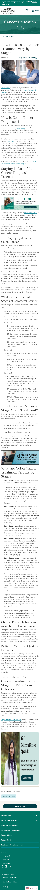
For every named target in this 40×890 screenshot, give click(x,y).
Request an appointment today (11, 720)
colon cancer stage (30, 213)
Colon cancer (5, 88)
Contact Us (6, 856)
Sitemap (5, 887)
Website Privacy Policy (10, 877)
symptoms (21, 128)
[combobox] (31, 888)
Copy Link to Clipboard (28, 58)
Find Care (6, 859)
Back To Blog (8, 36)
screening (11, 141)
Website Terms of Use (10, 882)
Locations (6, 863)
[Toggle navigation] (27, 11)
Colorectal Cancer (9, 796)
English (30, 888)
